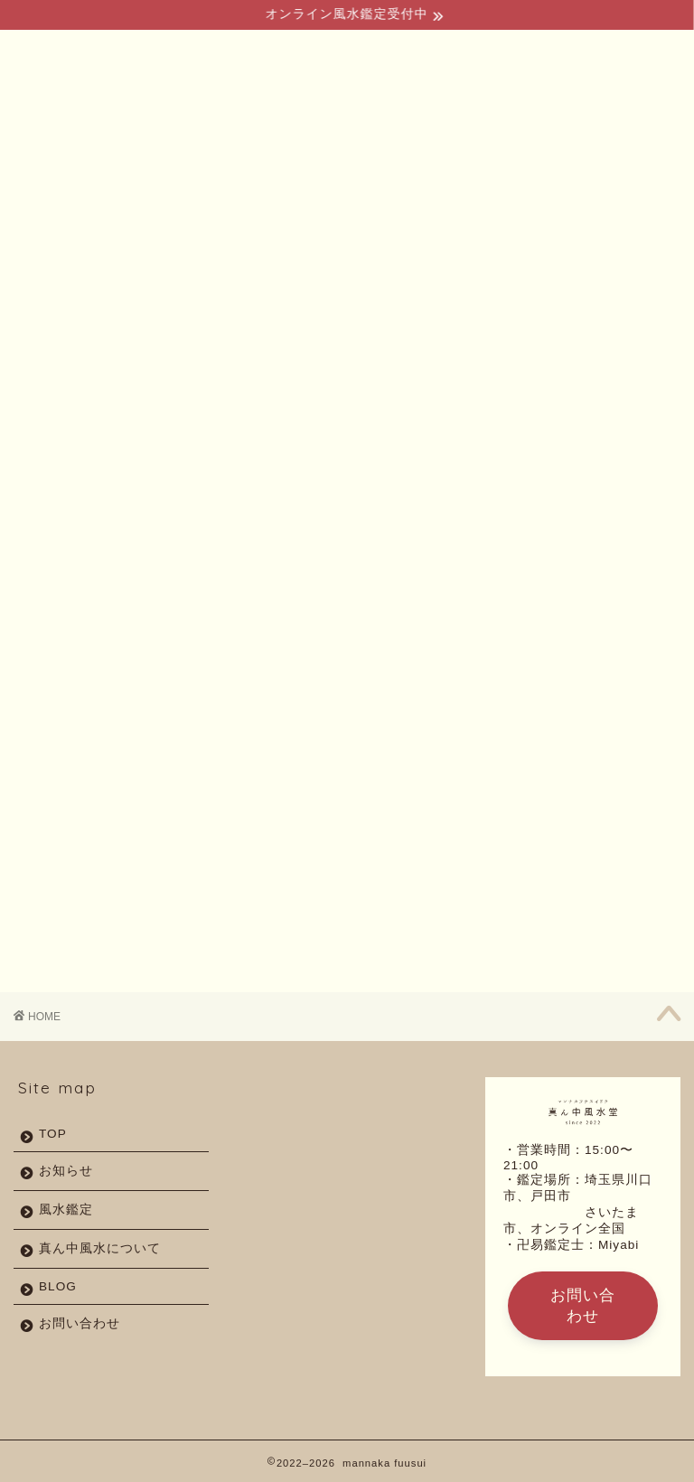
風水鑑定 (254, 204)
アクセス (539, 204)
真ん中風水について (100, 1248)
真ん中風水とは (162, 210)
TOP (67, 204)
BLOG (441, 204)
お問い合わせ (629, 210)
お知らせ (66, 1170)
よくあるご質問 (344, 210)
